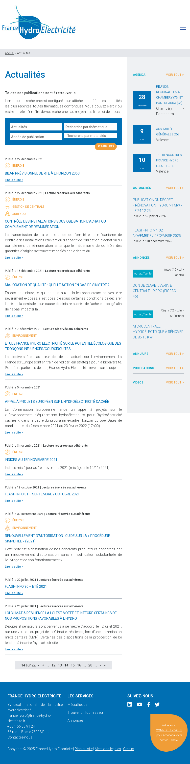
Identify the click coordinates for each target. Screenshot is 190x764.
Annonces (76, 720)
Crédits (128, 749)
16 (79, 665)
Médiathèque (77, 705)
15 (73, 665)
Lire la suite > (14, 180)
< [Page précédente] (43, 665)
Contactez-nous (19, 737)
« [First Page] (39, 665)
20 (90, 665)
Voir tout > (175, 74)
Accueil (9, 53)
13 (60, 665)
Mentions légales (108, 749)
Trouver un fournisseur (85, 712)
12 (53, 665)
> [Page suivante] (100, 665)
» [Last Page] (105, 665)
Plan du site (84, 749)
